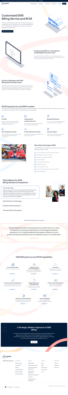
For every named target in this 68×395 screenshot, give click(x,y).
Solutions (41, 3)
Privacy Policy (10, 387)
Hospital (17, 367)
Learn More (41, 0)
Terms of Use (16, 387)
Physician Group (18, 363)
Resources (48, 3)
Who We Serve (34, 3)
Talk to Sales (34, 342)
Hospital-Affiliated (19, 369)
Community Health (19, 373)
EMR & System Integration (33, 374)
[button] (20, 192)
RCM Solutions (31, 363)
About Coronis (56, 360)
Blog (42, 363)
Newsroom (56, 367)
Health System (18, 365)
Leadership (56, 365)
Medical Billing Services (33, 365)
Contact (64, 3)
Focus (42, 371)
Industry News (44, 367)
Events (42, 365)
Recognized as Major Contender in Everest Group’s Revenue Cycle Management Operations (20, 0)
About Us (54, 3)
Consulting (30, 376)
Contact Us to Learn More (8, 31)
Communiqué (44, 369)
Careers (60, 3)
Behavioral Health (18, 371)
